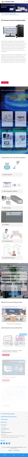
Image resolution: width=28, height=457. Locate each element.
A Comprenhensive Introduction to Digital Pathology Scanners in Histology (12, 351)
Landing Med (4, 94)
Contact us (5, 82)
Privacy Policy (17, 450)
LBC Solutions (4, 419)
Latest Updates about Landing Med (11, 327)
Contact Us (4, 425)
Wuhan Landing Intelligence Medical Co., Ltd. (16, 447)
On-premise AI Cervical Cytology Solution (10, 14)
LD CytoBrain (17, 54)
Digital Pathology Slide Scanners (9, 416)
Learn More (6, 355)
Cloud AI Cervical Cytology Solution (14, 324)
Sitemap (10, 450)
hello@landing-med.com (6, 432)
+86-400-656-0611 (5, 429)
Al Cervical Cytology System (10, 13)
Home (2, 13)
